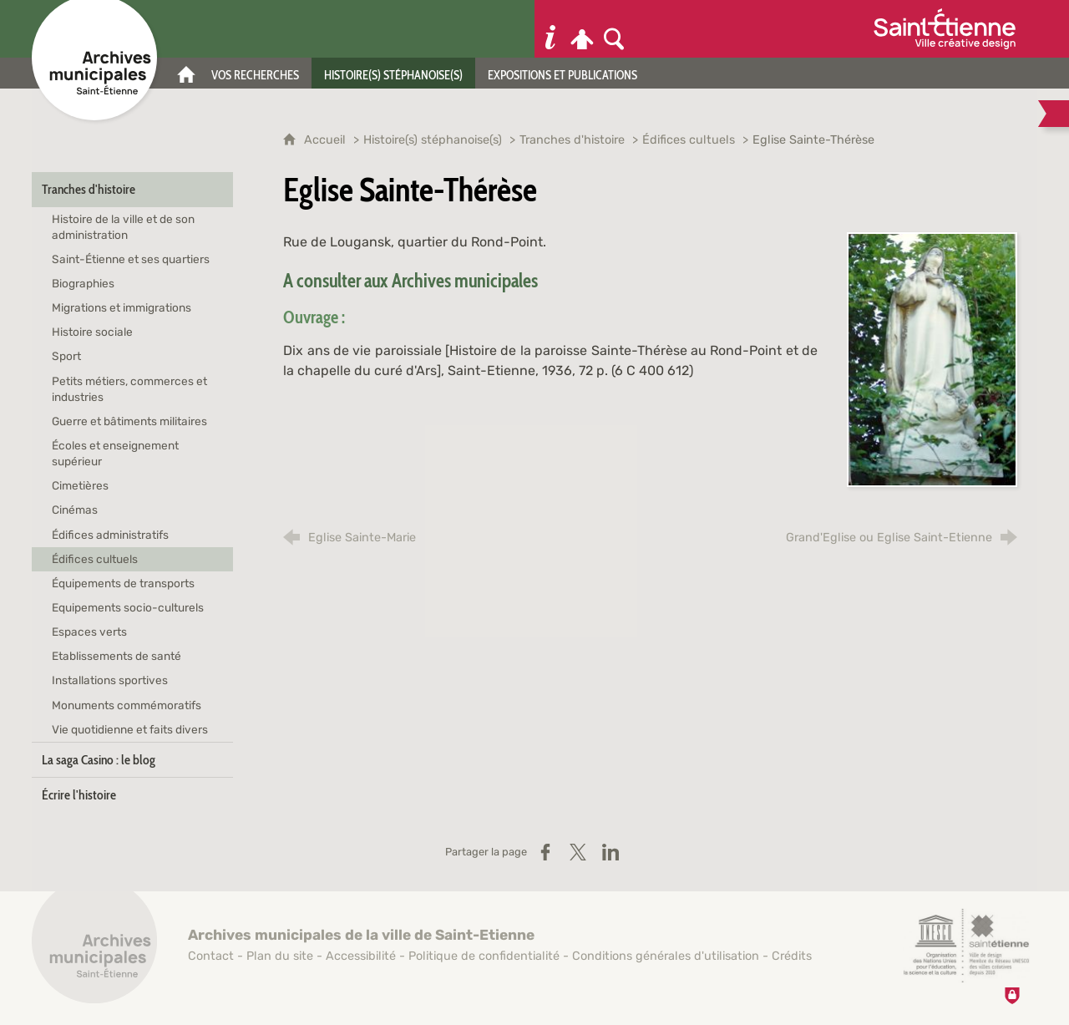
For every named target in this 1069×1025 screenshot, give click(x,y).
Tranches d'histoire (572, 140)
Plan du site (279, 956)
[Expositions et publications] (562, 73)
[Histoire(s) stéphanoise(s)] (393, 73)
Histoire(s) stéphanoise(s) (432, 140)
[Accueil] (186, 73)
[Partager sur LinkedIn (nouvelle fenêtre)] (610, 852)
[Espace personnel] (582, 29)
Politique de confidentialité (484, 956)
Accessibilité (361, 956)
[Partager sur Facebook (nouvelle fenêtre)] (545, 852)
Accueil (326, 140)
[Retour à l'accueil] (94, 949)
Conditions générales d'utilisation (665, 956)
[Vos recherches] (255, 73)
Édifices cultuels (688, 140)
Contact (211, 956)
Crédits (792, 956)
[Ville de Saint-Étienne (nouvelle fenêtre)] (945, 29)
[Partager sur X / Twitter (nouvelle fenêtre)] (578, 852)
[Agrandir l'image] (931, 359)
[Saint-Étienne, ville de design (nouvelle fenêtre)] (966, 945)
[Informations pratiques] (550, 29)
